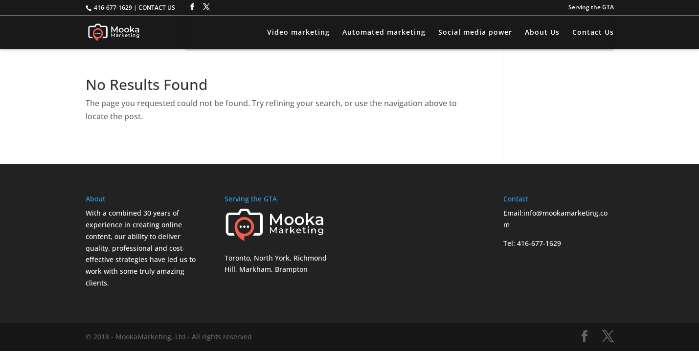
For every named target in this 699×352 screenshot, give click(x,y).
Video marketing (298, 33)
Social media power (475, 33)
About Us (542, 33)
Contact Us (593, 33)
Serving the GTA (591, 7)
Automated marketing (384, 33)
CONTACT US (156, 7)
